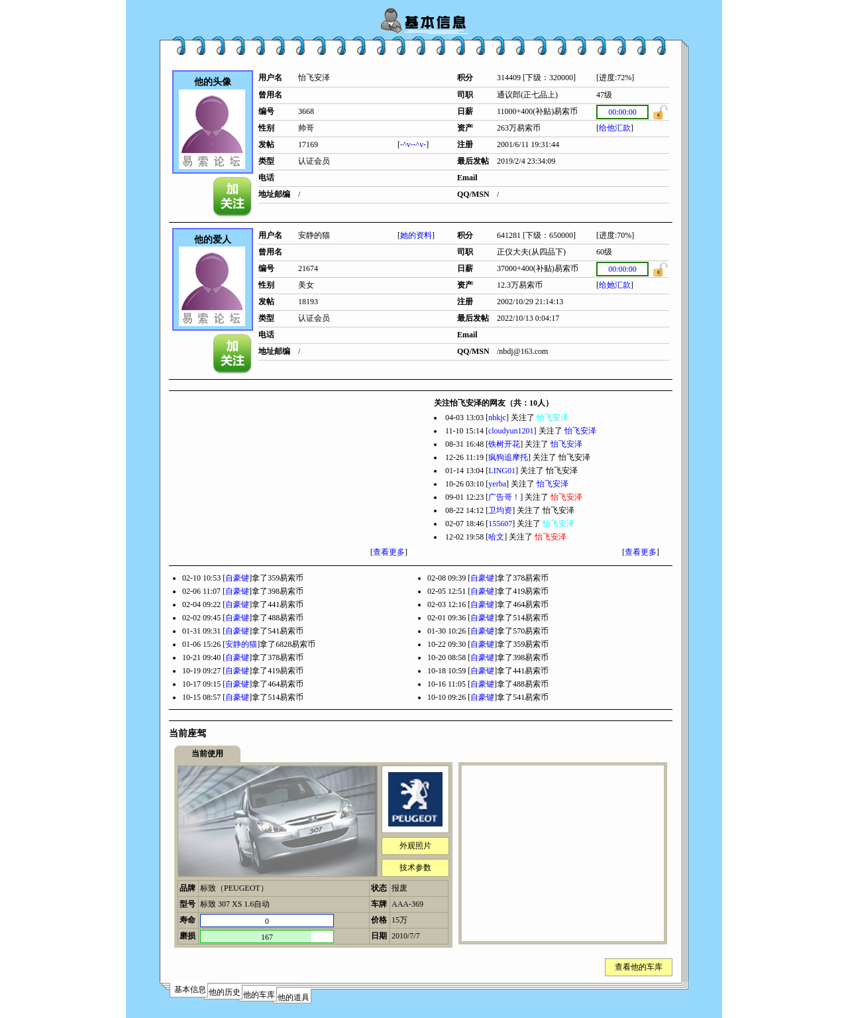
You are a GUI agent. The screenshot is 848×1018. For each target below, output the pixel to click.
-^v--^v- (413, 144)
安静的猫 (241, 644)
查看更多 (389, 552)
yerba (497, 483)
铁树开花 (504, 444)
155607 (500, 523)
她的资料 (416, 235)
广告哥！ (504, 497)
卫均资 (500, 510)
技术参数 (415, 867)
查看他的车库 (638, 967)
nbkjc (497, 417)
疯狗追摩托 (508, 457)
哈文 (496, 536)
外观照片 (415, 845)
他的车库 (259, 994)
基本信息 (190, 989)
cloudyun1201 (511, 430)
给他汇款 (615, 128)
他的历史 (224, 992)
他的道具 (293, 997)
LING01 (501, 470)
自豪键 (237, 578)
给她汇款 (615, 285)
